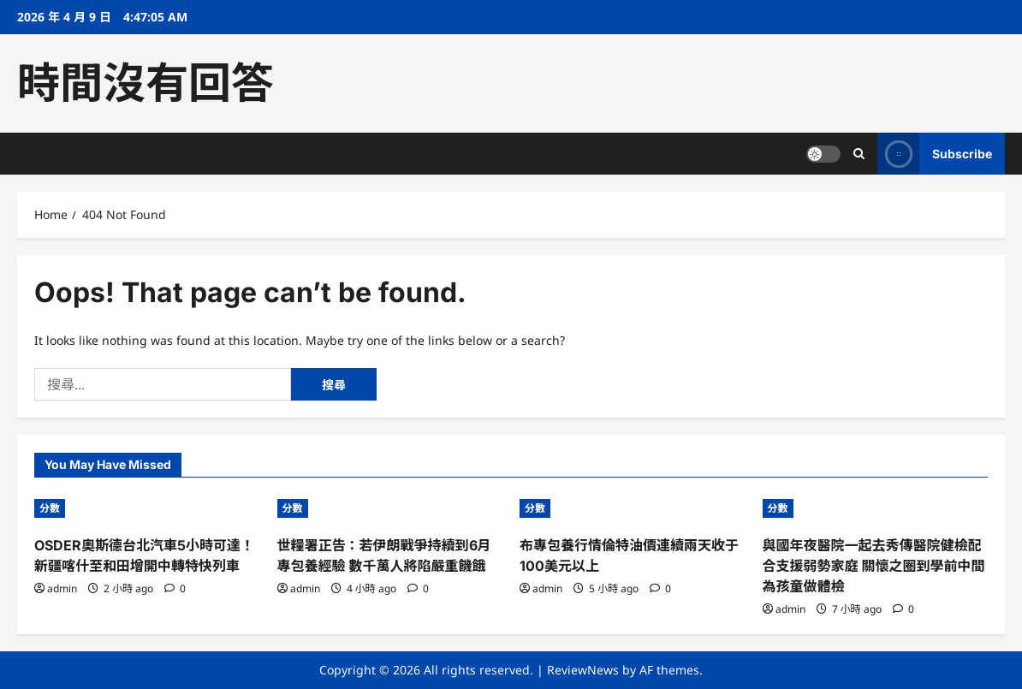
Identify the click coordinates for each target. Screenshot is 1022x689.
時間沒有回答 (145, 83)
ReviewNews (583, 670)
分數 (49, 508)
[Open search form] (859, 153)
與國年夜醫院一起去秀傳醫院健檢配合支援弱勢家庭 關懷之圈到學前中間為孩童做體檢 (874, 566)
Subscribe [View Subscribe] (934, 154)
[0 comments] (175, 588)
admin (62, 588)
